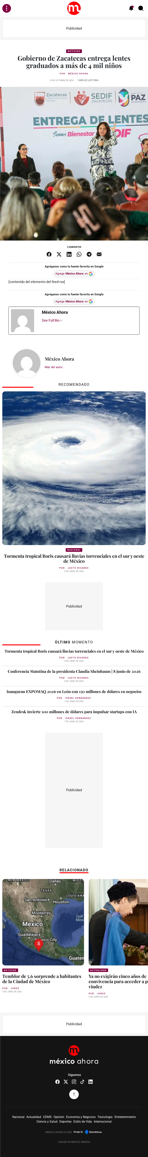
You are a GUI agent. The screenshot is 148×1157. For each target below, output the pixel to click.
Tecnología (105, 1116)
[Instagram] (74, 1081)
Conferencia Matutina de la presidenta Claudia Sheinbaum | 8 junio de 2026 (74, 671)
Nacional (74, 550)
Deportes (65, 1121)
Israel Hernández (78, 698)
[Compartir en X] (59, 254)
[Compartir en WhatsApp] (79, 254)
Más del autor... (55, 367)
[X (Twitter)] (65, 1081)
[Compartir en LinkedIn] (69, 254)
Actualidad (98, 970)
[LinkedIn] (90, 1081)
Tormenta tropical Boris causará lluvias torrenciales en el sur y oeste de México (74, 558)
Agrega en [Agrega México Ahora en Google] (74, 273)
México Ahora (78, 73)
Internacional (103, 1121)
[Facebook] (57, 1081)
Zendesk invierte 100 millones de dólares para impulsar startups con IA (74, 711)
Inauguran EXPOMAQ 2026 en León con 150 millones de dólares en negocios (74, 691)
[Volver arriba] (74, 1094)
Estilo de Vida (82, 1121)
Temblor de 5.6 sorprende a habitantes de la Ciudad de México (42, 978)
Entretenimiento (125, 1116)
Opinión (59, 1116)
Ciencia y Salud (46, 1121)
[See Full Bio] (61, 320)
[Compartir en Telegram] (89, 254)
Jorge (15, 988)
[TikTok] (82, 1081)
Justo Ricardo (78, 568)
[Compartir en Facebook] (49, 254)
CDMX (47, 1116)
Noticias (74, 51)
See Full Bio (51, 320)
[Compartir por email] (99, 254)
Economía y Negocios (81, 1116)
